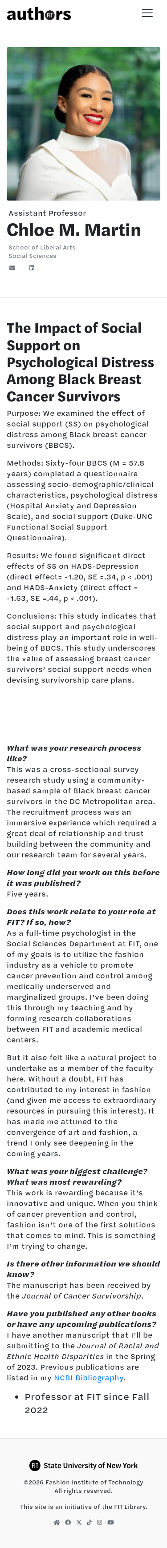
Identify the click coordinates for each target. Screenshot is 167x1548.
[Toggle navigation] (147, 13)
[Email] (15, 268)
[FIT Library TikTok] (89, 1522)
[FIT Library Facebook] (68, 1522)
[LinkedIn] (31, 268)
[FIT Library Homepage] (56, 1522)
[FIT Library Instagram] (99, 1522)
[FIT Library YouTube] (110, 1522)
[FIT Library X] (79, 1522)
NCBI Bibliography (88, 1378)
